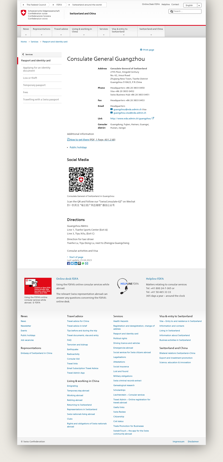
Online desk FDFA (67, 278)
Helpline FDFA (155, 278)
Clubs (69, 419)
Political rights (120, 338)
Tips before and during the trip (82, 330)
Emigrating (72, 386)
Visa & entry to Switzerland (123, 32)
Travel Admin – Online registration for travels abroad (131, 401)
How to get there (92, 139)
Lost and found (120, 371)
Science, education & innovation (175, 362)
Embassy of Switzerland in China (36, 353)
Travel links (72, 363)
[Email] (86, 263)
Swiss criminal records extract (127, 381)
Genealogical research (124, 385)
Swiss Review (119, 412)
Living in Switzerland (170, 330)
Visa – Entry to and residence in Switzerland (181, 321)
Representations (41, 32)
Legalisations (119, 357)
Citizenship (118, 417)
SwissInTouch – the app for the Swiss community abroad (131, 432)
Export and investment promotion (176, 358)
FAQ (69, 340)
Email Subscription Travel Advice (82, 368)
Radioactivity (73, 354)
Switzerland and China (151, 32)
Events (24, 330)
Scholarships (119, 390)
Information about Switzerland (175, 335)
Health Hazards (120, 321)
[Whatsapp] (83, 263)
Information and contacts (172, 326)
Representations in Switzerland (82, 409)
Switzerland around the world (87, 5)
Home (24, 42)
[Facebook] (69, 263)
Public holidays (78, 147)
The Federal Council (36, 5)
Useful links (118, 407)
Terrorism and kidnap (77, 345)
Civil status (118, 421)
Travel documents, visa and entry (82, 335)
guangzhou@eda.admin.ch (128, 109)
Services (104, 32)
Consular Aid (73, 359)
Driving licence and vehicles (126, 343)
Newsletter (26, 326)
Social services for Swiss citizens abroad (132, 352)
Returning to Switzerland (79, 405)
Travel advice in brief (77, 326)
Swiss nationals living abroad (81, 414)
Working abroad (75, 395)
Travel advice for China (78, 321)
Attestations (119, 362)
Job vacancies (27, 340)
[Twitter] (72, 263)
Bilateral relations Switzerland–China (177, 353)
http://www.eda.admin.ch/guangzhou (132, 118)
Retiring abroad (74, 400)
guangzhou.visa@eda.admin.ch (130, 113)
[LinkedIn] (76, 263)
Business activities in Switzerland (175, 340)
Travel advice (61, 32)
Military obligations (122, 376)
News (26, 32)
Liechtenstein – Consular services (129, 395)
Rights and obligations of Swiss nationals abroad (87, 425)
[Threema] (79, 263)
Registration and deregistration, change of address (134, 327)
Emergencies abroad (123, 348)
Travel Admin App (76, 373)
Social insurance (121, 366)
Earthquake (72, 349)
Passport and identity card (125, 334)
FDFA (59, 5)
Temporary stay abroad (78, 391)
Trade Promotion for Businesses (128, 426)
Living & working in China (84, 32)
